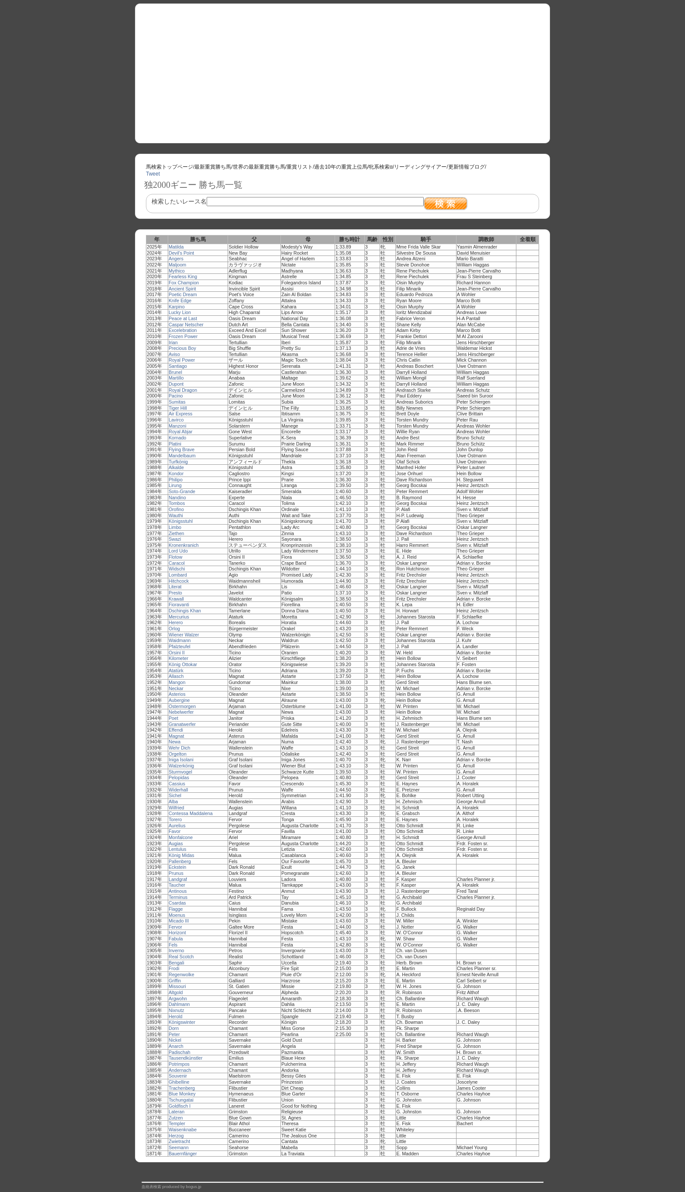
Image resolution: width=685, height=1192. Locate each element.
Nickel (175, 1040)
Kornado (177, 437)
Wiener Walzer (184, 634)
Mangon (177, 682)
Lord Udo (178, 550)
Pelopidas (179, 777)
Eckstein (177, 867)
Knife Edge (180, 300)
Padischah (179, 1052)
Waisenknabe (183, 1129)
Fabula (176, 938)
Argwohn (178, 998)
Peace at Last (183, 318)
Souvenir (178, 1075)
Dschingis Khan (185, 610)
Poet (173, 718)
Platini (175, 443)
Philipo (176, 479)
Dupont (176, 384)
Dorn (174, 1028)
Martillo (176, 377)
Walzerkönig (181, 765)
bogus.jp (193, 1187)
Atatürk (176, 670)
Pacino (176, 395)
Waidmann (180, 640)
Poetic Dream (183, 294)
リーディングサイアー (420, 167)
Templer (177, 1123)
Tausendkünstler (186, 1058)
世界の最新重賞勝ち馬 (259, 167)
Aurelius (177, 825)
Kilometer (178, 658)
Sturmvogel (180, 771)
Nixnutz (176, 1010)
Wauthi (176, 515)
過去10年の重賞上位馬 (340, 167)
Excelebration (183, 330)
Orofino (176, 509)
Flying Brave (181, 449)
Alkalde (176, 467)
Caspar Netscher (186, 324)
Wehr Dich (179, 747)
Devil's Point (181, 253)
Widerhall (178, 789)
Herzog (176, 1135)
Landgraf (178, 879)
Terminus (178, 897)
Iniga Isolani (181, 759)
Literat (175, 586)
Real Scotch (181, 956)
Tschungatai (181, 1099)
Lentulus (177, 849)
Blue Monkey (182, 1093)
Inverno (176, 950)
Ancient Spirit (182, 288)
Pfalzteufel (179, 646)
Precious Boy (182, 348)
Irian (173, 342)
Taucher (177, 885)
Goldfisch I (179, 1106)
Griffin (175, 980)
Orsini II (177, 652)
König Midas (181, 855)
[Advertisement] (342, 70)
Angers (176, 258)
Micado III (179, 920)
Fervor (175, 926)
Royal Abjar (181, 431)
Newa (174, 741)
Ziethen (176, 533)
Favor (174, 831)
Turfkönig (178, 461)
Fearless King (183, 276)
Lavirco (176, 419)
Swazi (175, 539)
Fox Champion (184, 282)
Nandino (177, 497)
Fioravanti (179, 604)
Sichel (175, 795)
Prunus (176, 873)
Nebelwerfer (181, 712)
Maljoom (177, 264)
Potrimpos (179, 1064)
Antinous (178, 891)
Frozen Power (183, 336)
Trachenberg (182, 1088)
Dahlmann (179, 1004)
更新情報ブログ (466, 167)
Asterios (177, 694)
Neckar (176, 688)
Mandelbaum (182, 455)
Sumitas (177, 401)
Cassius (177, 783)
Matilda (176, 246)
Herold (175, 1016)
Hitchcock (179, 581)
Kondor (176, 473)
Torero (175, 819)
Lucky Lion (180, 312)
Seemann (179, 1147)
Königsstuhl (181, 521)
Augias (176, 843)
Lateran (176, 1111)
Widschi (177, 568)
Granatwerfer (182, 724)
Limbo (175, 527)
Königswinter (182, 1022)
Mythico (177, 270)
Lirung (175, 485)
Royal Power (182, 360)
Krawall (176, 598)
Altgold (176, 992)
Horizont (177, 932)
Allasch (176, 676)
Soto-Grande (182, 491)
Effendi (176, 729)
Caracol (177, 563)
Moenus (177, 915)
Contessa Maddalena (191, 813)
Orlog (174, 628)
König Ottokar (183, 664)
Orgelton (178, 754)
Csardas (177, 902)
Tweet (153, 174)
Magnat (176, 736)
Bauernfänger (183, 1153)
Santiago (178, 366)
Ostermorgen (182, 706)
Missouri (177, 986)
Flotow (175, 557)
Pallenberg (180, 861)
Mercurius (179, 616)
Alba (173, 801)
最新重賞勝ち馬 (212, 167)
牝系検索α (381, 167)
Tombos (177, 503)
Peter (174, 1034)
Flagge (176, 909)
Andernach (180, 1070)
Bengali (176, 962)
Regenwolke (181, 974)
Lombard (178, 574)
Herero (176, 622)
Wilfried (176, 807)
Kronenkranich (184, 545)
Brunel (175, 372)
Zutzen (176, 1117)
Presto (175, 592)
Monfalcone (181, 837)
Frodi (174, 968)
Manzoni (177, 425)
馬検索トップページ (169, 167)
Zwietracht (179, 1141)
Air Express (180, 413)
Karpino (177, 306)
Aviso (174, 354)
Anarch (176, 1046)
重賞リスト (300, 167)
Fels (173, 944)
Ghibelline (179, 1082)
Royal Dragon (183, 390)
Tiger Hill (178, 408)
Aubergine (179, 700)
